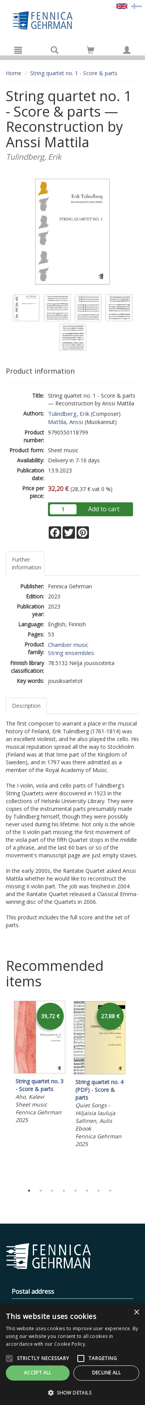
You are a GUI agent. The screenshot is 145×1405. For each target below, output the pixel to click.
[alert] (72, 1354)
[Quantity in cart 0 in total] (90, 51)
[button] (72, 1392)
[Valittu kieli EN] (121, 5)
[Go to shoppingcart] (90, 50)
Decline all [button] (106, 1372)
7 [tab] (98, 1191)
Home (13, 73)
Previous (4, 1091)
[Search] (54, 50)
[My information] (127, 50)
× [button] (136, 1312)
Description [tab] (26, 705)
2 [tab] (40, 1191)
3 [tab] (52, 1191)
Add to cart (103, 509)
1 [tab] (29, 1191)
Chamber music (68, 644)
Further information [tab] (26, 563)
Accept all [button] (37, 1372)
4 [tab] (64, 1191)
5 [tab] (75, 1191)
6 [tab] (87, 1191)
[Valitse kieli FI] (136, 5)
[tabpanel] (40, 1063)
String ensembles (71, 653)
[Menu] (18, 50)
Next (135, 1091)
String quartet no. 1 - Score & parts (74, 73)
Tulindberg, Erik (68, 413)
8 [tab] (110, 1191)
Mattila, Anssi (65, 422)
